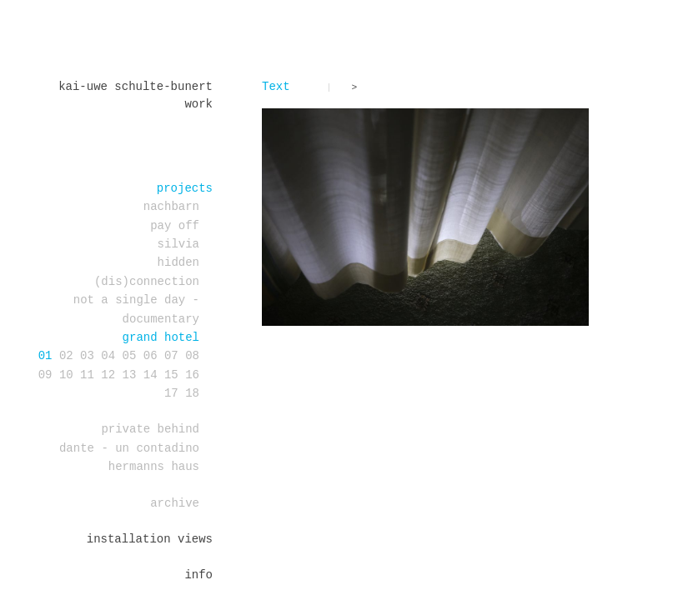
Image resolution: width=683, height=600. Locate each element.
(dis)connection (146, 281)
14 (150, 375)
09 (45, 375)
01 (45, 355)
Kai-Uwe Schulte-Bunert (135, 86)
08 (192, 355)
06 (150, 355)
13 (130, 375)
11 (87, 375)
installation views (150, 539)
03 (87, 355)
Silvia (178, 244)
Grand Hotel (161, 337)
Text (276, 86)
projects (185, 188)
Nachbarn (171, 206)
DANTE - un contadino (129, 448)
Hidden (178, 262)
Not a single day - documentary (136, 309)
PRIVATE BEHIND (150, 429)
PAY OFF (174, 225)
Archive (174, 503)
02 (66, 355)
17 (171, 393)
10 (66, 375)
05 (130, 355)
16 (192, 375)
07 (171, 355)
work (198, 104)
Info (198, 575)
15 (171, 375)
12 (108, 375)
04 (108, 355)
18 (192, 393)
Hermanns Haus (153, 466)
